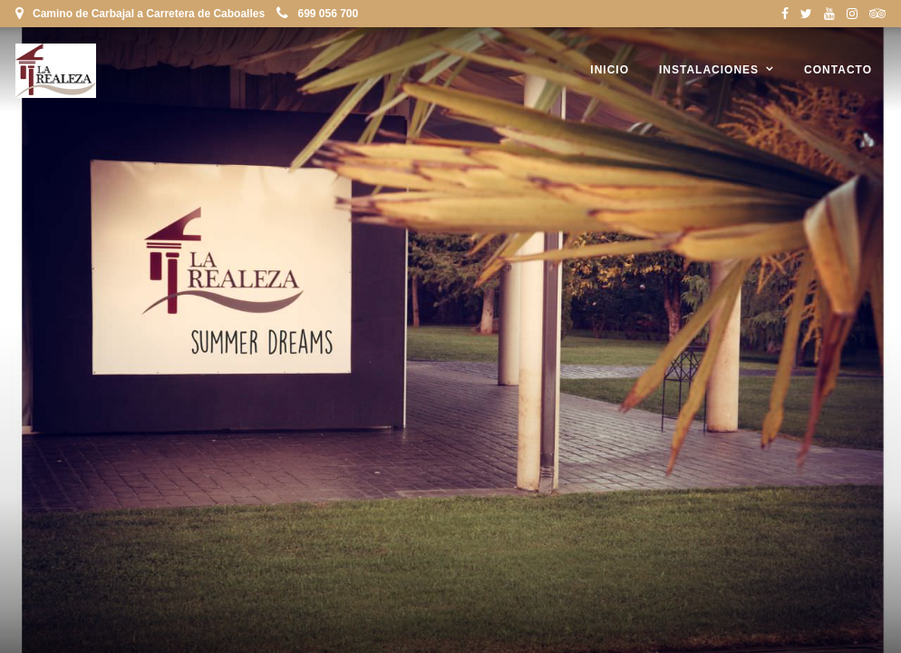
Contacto (838, 69)
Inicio (609, 69)
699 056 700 (317, 13)
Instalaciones (709, 69)
